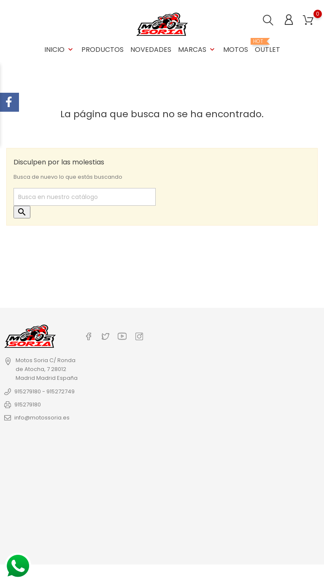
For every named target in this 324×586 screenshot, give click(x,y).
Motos (235, 49)
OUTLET (267, 46)
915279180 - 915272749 (44, 391)
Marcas (197, 49)
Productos (102, 49)
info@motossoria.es (42, 418)
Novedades (150, 49)
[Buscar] (85, 197)
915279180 (27, 405)
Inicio (59, 49)
